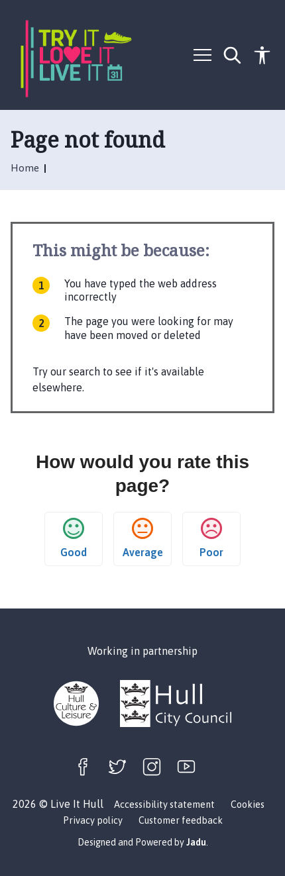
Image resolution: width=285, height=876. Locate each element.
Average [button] (143, 538)
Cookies (247, 804)
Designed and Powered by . (143, 842)
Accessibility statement (164, 804)
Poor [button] (211, 538)
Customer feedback (181, 820)
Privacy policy (93, 820)
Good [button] (73, 538)
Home (26, 167)
